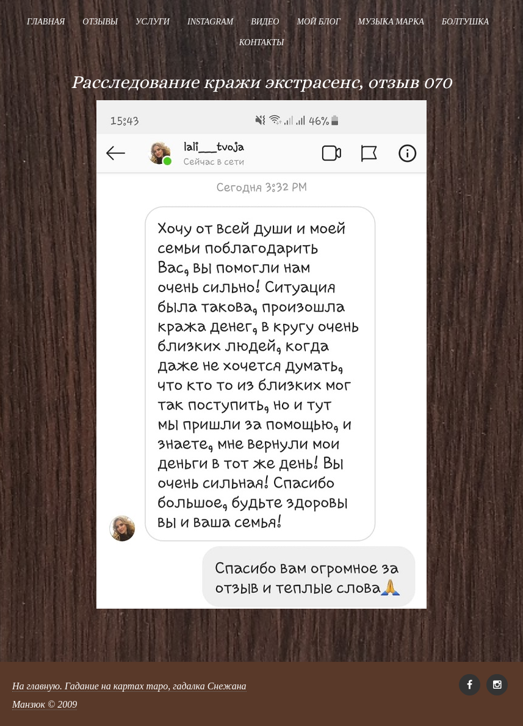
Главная (46, 21)
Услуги (152, 21)
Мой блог (318, 21)
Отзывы (100, 21)
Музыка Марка (391, 21)
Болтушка (465, 21)
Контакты (261, 42)
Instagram (210, 21)
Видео (265, 21)
